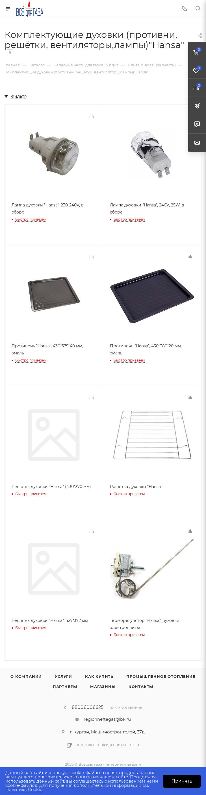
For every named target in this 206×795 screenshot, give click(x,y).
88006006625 (87, 705)
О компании (26, 674)
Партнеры (65, 685)
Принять (182, 781)
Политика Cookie (23, 789)
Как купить (99, 674)
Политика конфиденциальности (108, 743)
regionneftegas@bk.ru (107, 717)
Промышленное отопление (161, 674)
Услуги (63, 674)
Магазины (102, 685)
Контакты (141, 685)
